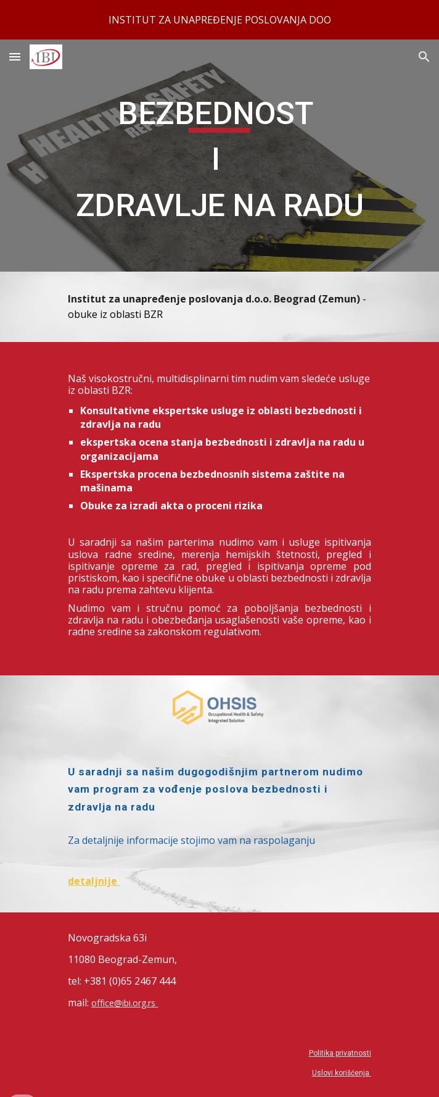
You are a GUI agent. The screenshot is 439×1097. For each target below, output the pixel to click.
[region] (219, 20)
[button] (15, 56)
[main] (219, 155)
